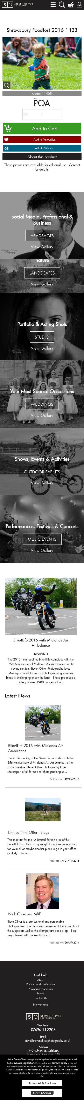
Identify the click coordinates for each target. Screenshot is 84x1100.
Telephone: (43, 1025)
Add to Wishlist (44, 148)
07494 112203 (43, 1029)
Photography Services (41, 988)
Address (43, 1047)
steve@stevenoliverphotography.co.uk (47, 1041)
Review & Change (42, 1092)
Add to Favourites (44, 139)
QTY (26, 114)
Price (35, 98)
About (40, 980)
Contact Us (41, 998)
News (40, 993)
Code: (36, 93)
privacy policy (59, 1062)
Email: (43, 1036)
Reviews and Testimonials (40, 984)
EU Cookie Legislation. (22, 1062)
